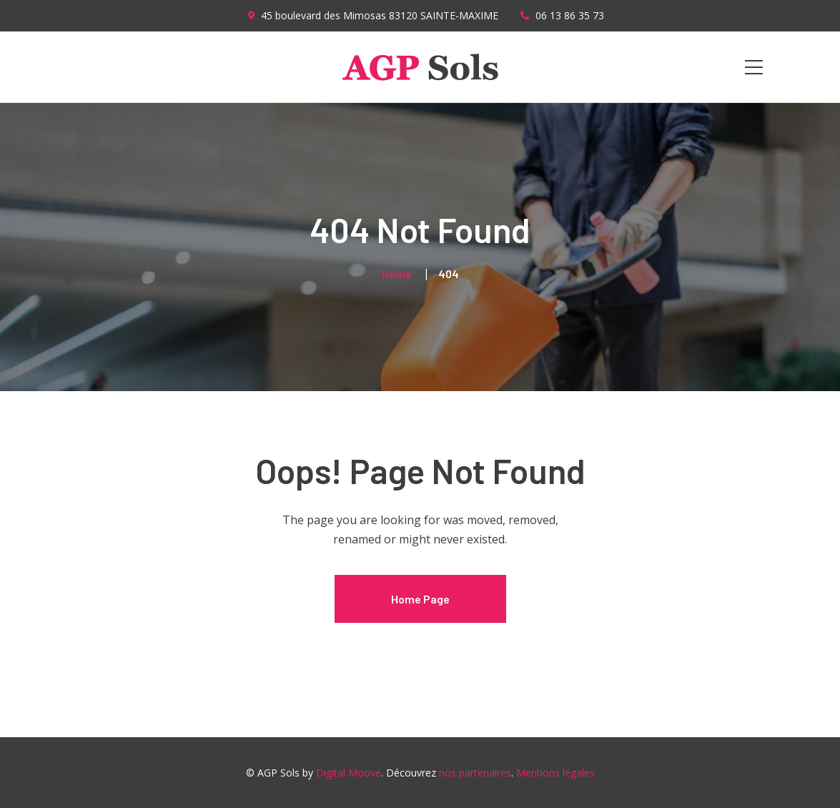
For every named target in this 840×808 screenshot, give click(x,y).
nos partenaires (475, 772)
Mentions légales (555, 772)
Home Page (420, 599)
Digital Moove (348, 772)
